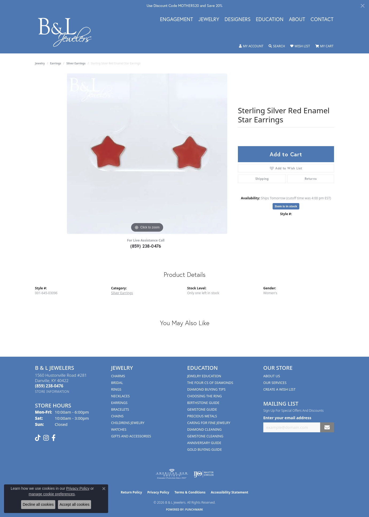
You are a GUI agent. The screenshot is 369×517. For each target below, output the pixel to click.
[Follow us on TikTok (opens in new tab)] (38, 438)
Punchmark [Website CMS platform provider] (194, 509)
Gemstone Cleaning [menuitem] (205, 436)
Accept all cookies (74, 504)
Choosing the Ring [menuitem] (204, 396)
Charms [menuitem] (118, 376)
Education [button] (270, 19)
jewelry (40, 63)
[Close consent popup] (103, 488)
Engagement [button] (176, 19)
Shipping (262, 179)
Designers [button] (237, 19)
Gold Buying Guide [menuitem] (204, 449)
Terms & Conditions (190, 492)
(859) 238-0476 (145, 246)
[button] (251, 46)
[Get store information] (52, 391)
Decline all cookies (38, 504)
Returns (311, 179)
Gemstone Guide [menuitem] (202, 409)
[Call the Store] (49, 385)
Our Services (274, 382)
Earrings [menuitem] (119, 402)
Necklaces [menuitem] (120, 396)
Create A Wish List (279, 389)
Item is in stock (286, 206)
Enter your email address (287, 417)
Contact (322, 19)
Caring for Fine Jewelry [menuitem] (208, 422)
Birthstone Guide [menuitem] (203, 402)
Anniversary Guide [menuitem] (204, 442)
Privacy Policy (158, 492)
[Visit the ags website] (171, 474)
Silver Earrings (76, 63)
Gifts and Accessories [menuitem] (131, 436)
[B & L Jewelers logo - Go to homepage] (68, 32)
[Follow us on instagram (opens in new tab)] (46, 438)
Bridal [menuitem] (117, 382)
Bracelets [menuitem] (120, 409)
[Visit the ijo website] (204, 474)
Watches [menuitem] (118, 429)
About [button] (297, 19)
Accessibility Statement (229, 492)
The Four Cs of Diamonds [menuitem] (210, 382)
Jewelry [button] (208, 19)
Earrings (55, 63)
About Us (271, 376)
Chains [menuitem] (117, 416)
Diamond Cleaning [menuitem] (204, 429)
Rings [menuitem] (116, 389)
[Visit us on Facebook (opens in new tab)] (54, 438)
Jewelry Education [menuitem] (204, 376)
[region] (147, 153)
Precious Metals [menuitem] (202, 416)
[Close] (362, 5)
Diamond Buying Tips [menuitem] (206, 389)
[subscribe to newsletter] (327, 427)
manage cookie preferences (52, 494)
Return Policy (131, 492)
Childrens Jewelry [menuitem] (127, 422)
